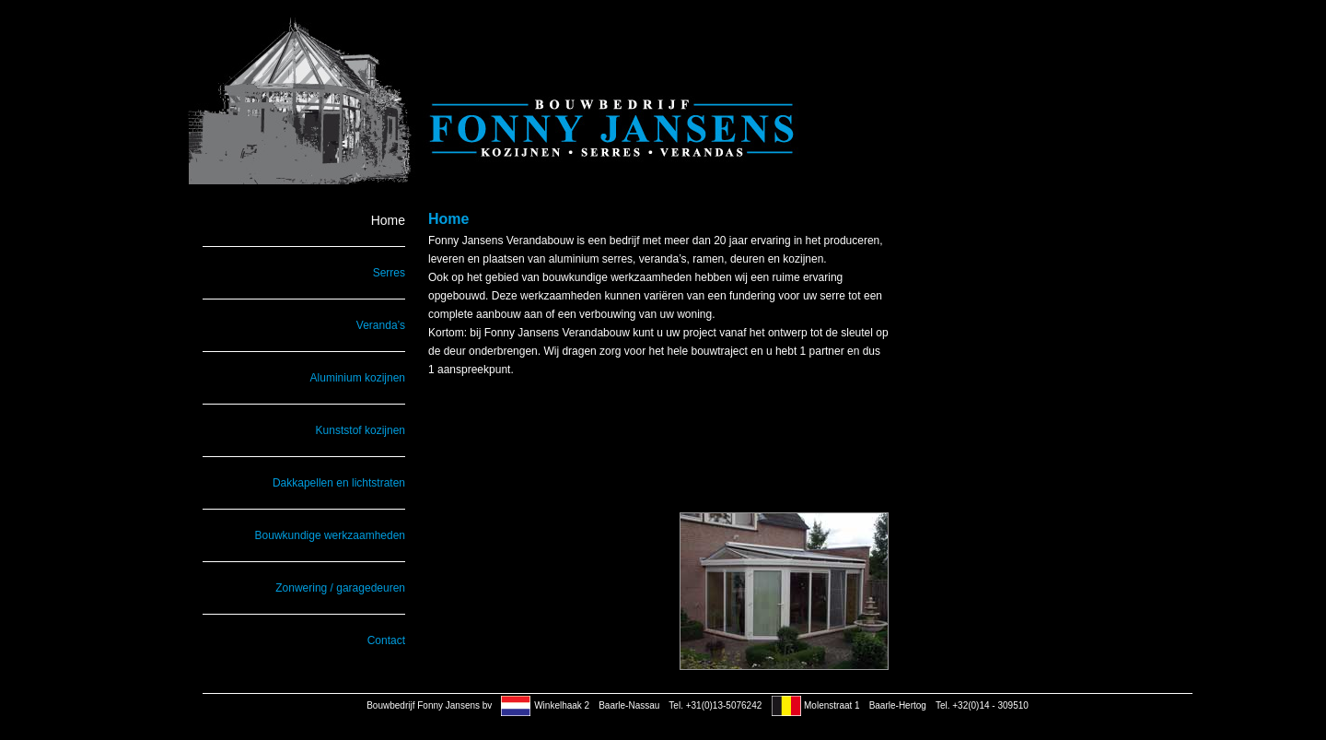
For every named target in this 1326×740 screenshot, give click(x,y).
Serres (389, 272)
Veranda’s (380, 325)
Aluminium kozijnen (357, 377)
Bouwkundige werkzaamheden (330, 535)
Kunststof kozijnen (360, 430)
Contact (386, 640)
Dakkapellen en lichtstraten (339, 482)
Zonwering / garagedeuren (340, 587)
